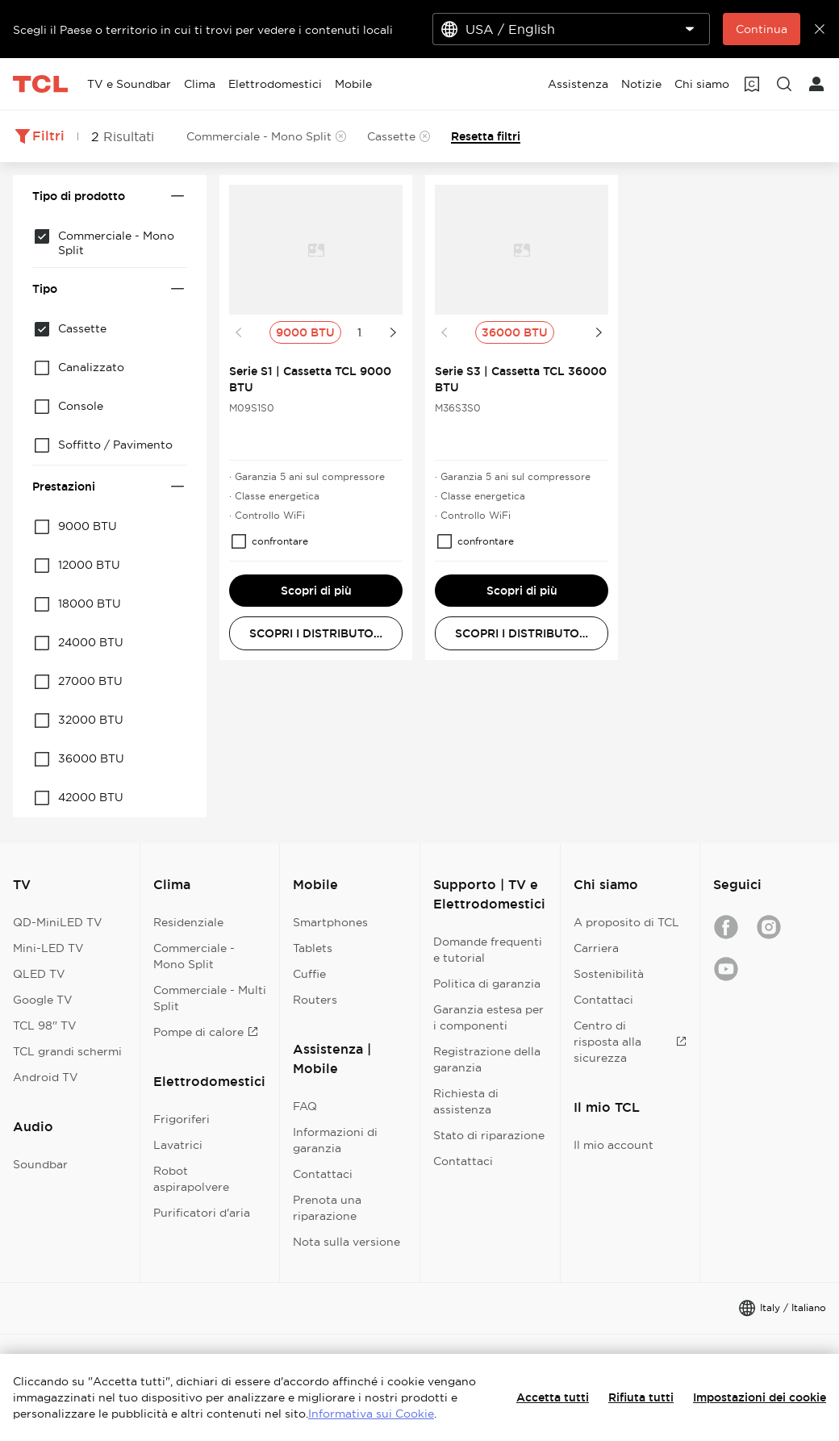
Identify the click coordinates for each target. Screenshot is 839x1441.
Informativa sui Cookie (371, 1413)
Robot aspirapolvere (191, 1178)
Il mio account (613, 1145)
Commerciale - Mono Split (194, 956)
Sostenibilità (609, 974)
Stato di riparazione (489, 1135)
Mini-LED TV (48, 948)
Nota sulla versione (346, 1241)
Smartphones (330, 922)
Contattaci (323, 1174)
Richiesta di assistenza (466, 1101)
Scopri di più (316, 590)
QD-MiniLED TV (57, 922)
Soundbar (40, 1164)
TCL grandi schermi (67, 1051)
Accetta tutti (552, 1397)
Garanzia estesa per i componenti (488, 1017)
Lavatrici (177, 1145)
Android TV (45, 1077)
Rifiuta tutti (641, 1397)
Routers (315, 999)
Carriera (596, 948)
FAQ (305, 1106)
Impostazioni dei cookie (759, 1397)
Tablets (312, 948)
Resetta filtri (485, 136)
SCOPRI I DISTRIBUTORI (317, 633)
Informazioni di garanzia (335, 1140)
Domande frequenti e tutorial (487, 949)
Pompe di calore (205, 1032)
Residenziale (188, 922)
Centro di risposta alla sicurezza (630, 1041)
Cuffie (309, 974)
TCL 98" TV (45, 1025)
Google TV (43, 999)
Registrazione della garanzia (487, 1059)
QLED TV (39, 974)
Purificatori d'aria (201, 1212)
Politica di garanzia (487, 983)
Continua (761, 29)
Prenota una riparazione (327, 1207)
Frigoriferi (181, 1119)
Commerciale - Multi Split (209, 998)
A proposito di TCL (626, 922)
